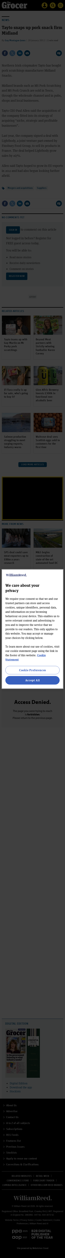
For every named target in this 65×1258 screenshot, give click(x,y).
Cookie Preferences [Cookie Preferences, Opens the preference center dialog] (32, 670)
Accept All (32, 680)
